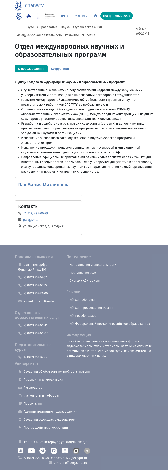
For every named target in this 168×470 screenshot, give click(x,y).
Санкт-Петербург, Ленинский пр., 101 (33, 267)
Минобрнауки (83, 300)
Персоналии (30, 403)
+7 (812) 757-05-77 (32, 285)
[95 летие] (19, 16)
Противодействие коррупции (43, 427)
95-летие (88, 35)
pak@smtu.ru (32, 220)
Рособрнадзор (83, 316)
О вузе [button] (29, 27)
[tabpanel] (84, 119)
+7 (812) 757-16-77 (32, 277)
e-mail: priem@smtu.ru (38, 301)
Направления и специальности (93, 265)
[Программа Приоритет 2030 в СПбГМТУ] (28, 16)
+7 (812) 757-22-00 (33, 293)
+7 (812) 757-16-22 (32, 357)
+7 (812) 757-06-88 (33, 333)
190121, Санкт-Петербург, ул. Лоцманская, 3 (52, 442)
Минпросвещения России (92, 308)
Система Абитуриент (85, 280)
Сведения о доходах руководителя (47, 419)
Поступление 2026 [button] (116, 16)
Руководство (30, 387)
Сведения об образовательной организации (54, 371)
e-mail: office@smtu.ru (67, 463)
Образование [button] (47, 27)
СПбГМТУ (34, 6)
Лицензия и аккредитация (40, 379)
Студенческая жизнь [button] (88, 27)
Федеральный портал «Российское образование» (110, 324)
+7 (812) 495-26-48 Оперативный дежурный (52, 458)
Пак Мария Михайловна (44, 185)
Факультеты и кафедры (38, 395)
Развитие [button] (72, 35)
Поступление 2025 (83, 272)
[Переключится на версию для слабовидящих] (95, 16)
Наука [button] (65, 27)
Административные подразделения (47, 411)
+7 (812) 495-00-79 (35, 213)
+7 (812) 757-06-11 (32, 325)
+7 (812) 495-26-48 (142, 31)
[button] (19, 27)
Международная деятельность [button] (39, 35)
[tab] (31, 68)
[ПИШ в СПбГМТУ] (46, 16)
